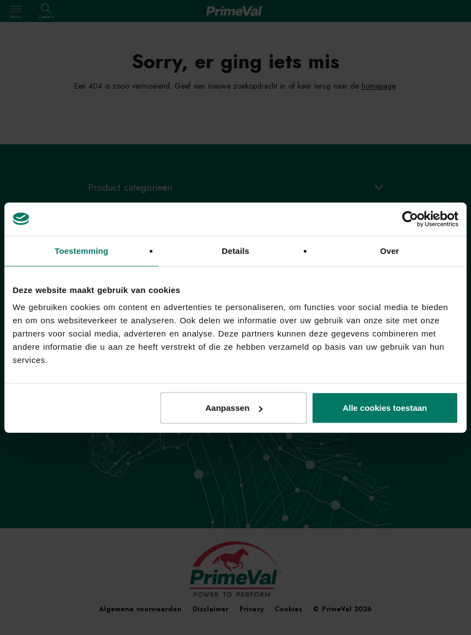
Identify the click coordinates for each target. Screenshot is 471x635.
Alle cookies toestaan (385, 408)
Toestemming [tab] (81, 250)
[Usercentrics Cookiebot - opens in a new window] (410, 218)
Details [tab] (235, 250)
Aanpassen (233, 408)
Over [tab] (389, 250)
